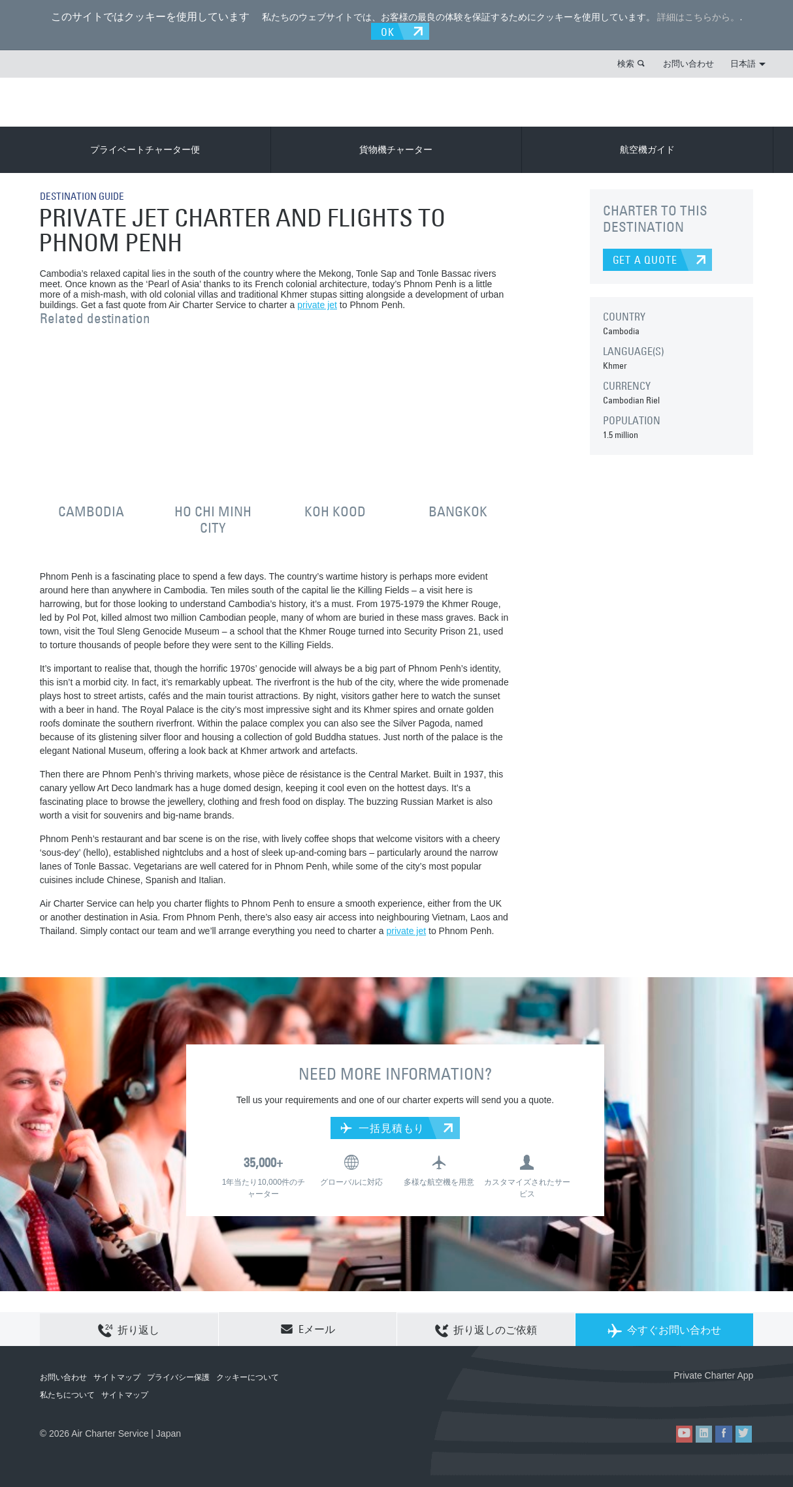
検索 (625, 62)
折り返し (128, 1329)
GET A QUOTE (645, 259)
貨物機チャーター (395, 149)
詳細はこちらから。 (698, 17)
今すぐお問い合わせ (664, 1329)
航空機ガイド (647, 149)
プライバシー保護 (178, 1376)
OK (389, 30)
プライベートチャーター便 (145, 149)
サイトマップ (116, 1376)
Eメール (307, 1328)
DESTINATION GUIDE (85, 195)
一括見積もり (382, 1126)
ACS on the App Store (666, 1396)
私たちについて (67, 1394)
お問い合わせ (688, 62)
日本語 (748, 62)
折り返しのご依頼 (486, 1329)
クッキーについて (247, 1376)
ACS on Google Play (725, 1396)
